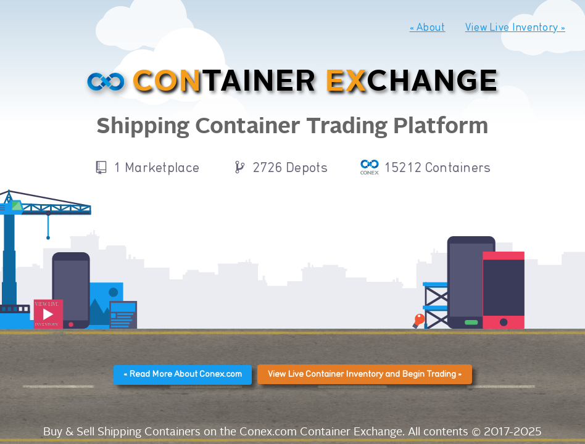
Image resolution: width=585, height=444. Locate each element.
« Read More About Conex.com (182, 375)
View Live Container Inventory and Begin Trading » (365, 375)
